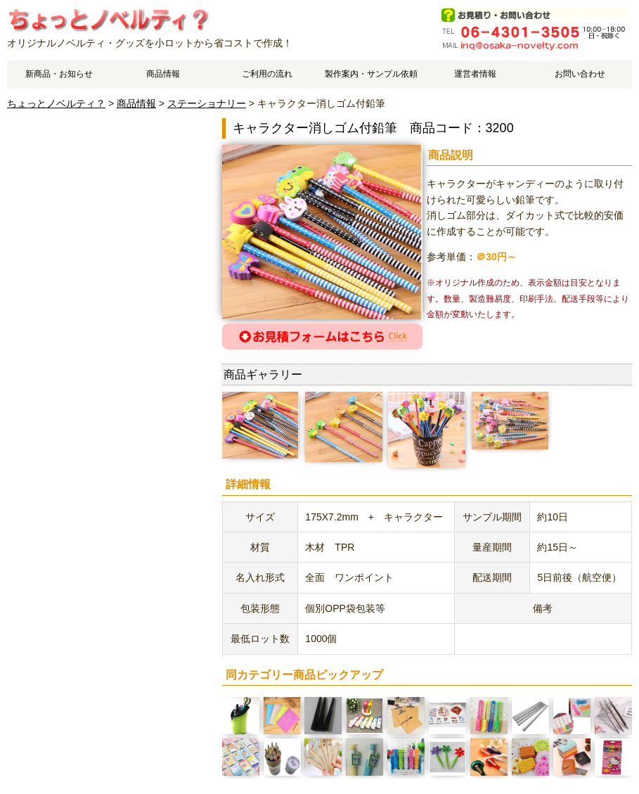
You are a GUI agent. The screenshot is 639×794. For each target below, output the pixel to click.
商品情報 (163, 74)
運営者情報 (475, 74)
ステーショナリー (206, 103)
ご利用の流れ (267, 74)
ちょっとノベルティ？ (56, 103)
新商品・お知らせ (59, 74)
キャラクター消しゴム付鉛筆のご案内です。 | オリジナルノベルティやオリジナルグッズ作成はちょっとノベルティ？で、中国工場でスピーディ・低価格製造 (108, 19)
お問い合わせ (580, 74)
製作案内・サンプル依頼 (371, 74)
